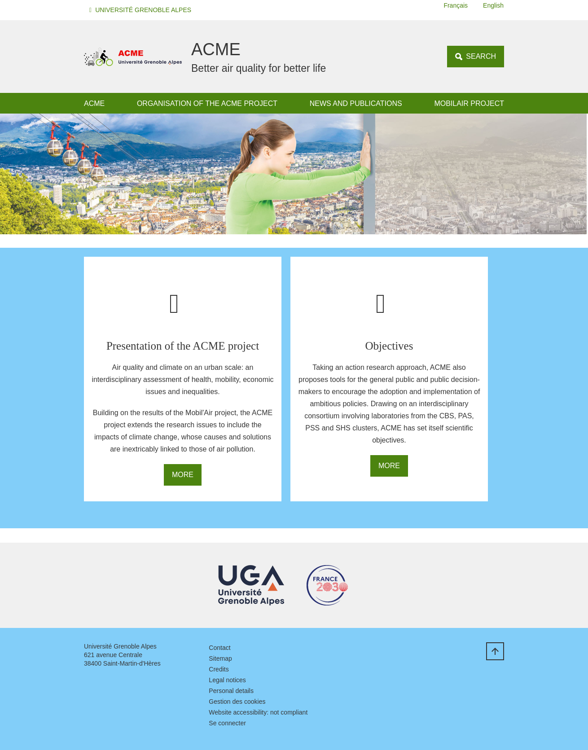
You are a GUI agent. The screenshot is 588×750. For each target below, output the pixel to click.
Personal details (231, 690)
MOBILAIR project (469, 103)
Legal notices (227, 680)
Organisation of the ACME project (207, 103)
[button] (141, 10)
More (182, 474)
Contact (219, 647)
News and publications (356, 103)
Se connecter (227, 723)
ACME (94, 103)
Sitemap (220, 658)
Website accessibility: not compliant (258, 712)
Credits (218, 669)
